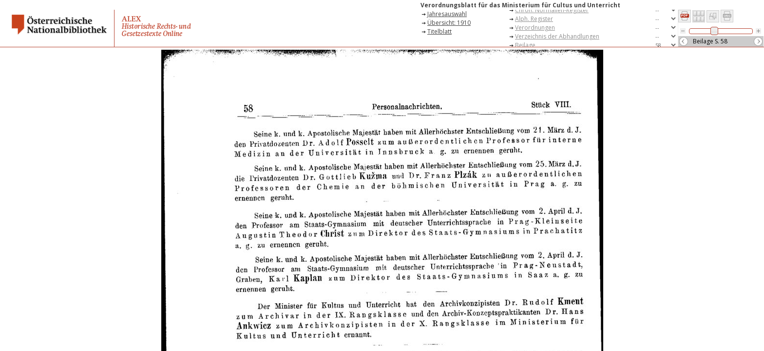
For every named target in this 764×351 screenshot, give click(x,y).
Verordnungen (535, 27)
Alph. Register (534, 19)
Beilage (525, 45)
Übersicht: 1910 (449, 23)
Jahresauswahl (447, 14)
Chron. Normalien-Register (552, 10)
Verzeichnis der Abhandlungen (557, 36)
